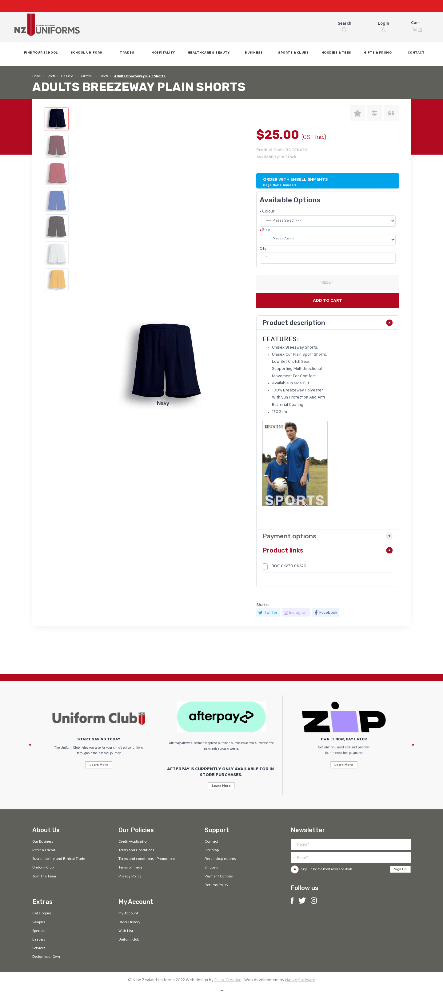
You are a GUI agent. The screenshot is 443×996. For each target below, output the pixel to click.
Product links (282, 550)
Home (36, 77)
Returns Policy (216, 885)
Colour (268, 211)
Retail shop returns (220, 859)
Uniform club (128, 940)
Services (38, 948)
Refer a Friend (43, 850)
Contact (211, 842)
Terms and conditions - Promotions (146, 859)
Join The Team (44, 877)
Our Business (42, 842)
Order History (129, 923)
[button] (86, 53)
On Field (67, 77)
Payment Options (219, 877)
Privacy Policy (129, 877)
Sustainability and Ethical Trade (58, 859)
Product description (293, 322)
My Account (128, 914)
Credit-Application (133, 842)
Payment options (289, 536)
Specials (38, 931)
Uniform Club (43, 868)
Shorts (104, 77)
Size (266, 230)
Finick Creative (227, 980)
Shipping (211, 868)
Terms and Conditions (136, 850)
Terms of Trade (130, 868)
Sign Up (400, 870)
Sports (51, 77)
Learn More (99, 765)
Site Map (212, 850)
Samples (38, 923)
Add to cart (327, 301)
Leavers (38, 940)
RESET (327, 283)
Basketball (86, 77)
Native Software (300, 980)
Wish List (125, 931)
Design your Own (46, 957)
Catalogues (41, 914)
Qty (263, 249)
